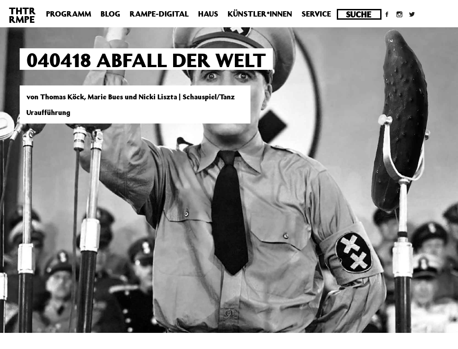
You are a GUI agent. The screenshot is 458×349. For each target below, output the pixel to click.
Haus (208, 14)
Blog (110, 14)
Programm (68, 14)
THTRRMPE (22, 15)
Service (316, 14)
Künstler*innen (260, 14)
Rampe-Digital (159, 14)
